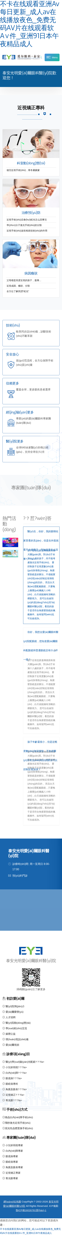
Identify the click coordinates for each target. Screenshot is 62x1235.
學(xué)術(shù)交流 (14, 1028)
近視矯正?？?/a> (13, 1094)
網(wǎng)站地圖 (12, 1201)
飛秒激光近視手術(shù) (16, 1122)
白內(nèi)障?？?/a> (14, 1072)
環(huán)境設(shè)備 (15, 1039)
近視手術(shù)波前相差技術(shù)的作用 (27, 230)
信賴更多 (12, 383)
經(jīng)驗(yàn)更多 (20, 412)
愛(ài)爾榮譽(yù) (12, 1011)
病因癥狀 (30, 273)
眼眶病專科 (10, 1083)
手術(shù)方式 (16, 1109)
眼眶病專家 (10, 1161)
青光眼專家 (10, 1178)
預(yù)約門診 (20, 875)
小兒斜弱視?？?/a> (14, 1067)
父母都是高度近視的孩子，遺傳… (24, 280)
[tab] (41, 536)
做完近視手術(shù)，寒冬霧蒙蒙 (23, 170)
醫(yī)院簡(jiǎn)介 (13, 1006)
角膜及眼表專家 (12, 1167)
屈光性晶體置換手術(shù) (17, 1128)
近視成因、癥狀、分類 (18, 285)
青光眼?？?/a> (12, 1100)
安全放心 (12, 354)
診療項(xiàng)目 (18, 1054)
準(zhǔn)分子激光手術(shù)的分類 (24, 225)
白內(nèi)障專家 (12, 1150)
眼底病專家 (10, 1156)
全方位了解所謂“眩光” (18, 291)
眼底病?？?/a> (12, 1078)
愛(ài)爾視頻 (10, 1044)
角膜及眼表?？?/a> (14, 1089)
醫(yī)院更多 (14, 441)
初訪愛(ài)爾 (15, 998)
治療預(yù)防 (31, 212)
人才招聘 (9, 1017)
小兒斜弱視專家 (12, 1145)
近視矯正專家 (11, 1172)
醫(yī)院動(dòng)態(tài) (16, 1022)
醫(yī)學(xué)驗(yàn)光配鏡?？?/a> (23, 1061)
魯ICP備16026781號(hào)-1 (31, 1210)
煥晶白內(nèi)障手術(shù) (17, 1117)
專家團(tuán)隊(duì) (21, 1137)
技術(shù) (13, 325)
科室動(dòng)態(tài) (31, 163)
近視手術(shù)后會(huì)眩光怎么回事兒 (27, 219)
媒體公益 (9, 1033)
